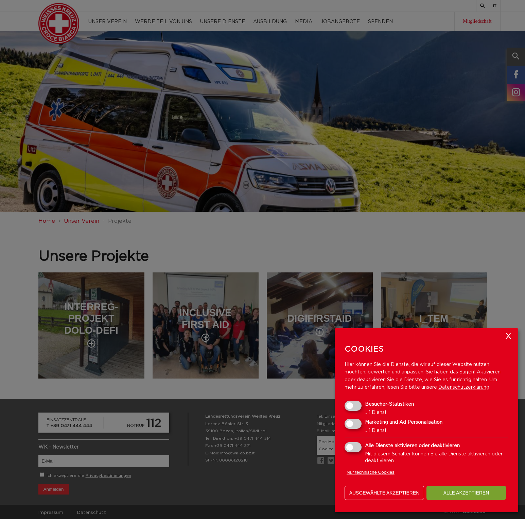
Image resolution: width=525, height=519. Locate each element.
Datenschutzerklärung (463, 386)
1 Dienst (376, 412)
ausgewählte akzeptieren (384, 493)
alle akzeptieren (466, 493)
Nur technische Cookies (371, 472)
